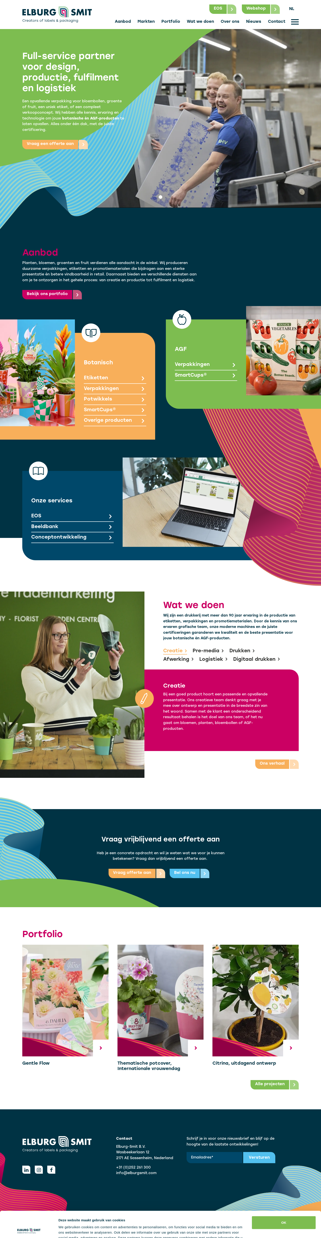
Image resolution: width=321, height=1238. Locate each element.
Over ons (230, 22)
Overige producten (115, 421)
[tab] (160, 197)
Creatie (175, 651)
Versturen (259, 1158)
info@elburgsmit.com (136, 1173)
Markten (146, 22)
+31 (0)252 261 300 (133, 1167)
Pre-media (208, 651)
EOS (72, 516)
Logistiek (213, 660)
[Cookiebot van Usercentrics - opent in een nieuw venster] (28, 1229)
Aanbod (123, 22)
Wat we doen (200, 22)
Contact (276, 22)
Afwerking (178, 660)
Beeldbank (72, 527)
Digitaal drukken (256, 660)
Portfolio (170, 22)
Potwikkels (115, 399)
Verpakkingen (115, 389)
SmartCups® (115, 410)
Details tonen (69, 1229)
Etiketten (115, 378)
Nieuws (253, 22)
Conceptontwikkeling (72, 537)
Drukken (242, 651)
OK (283, 1196)
